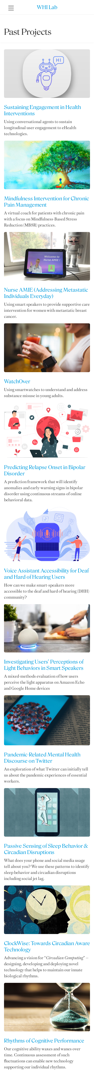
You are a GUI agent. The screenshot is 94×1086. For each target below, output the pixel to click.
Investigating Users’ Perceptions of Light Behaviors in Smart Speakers (43, 664)
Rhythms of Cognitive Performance (44, 1040)
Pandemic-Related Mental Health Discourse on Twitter (42, 757)
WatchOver (17, 381)
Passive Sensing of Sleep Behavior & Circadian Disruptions (46, 849)
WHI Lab (47, 7)
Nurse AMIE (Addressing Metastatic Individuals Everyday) (46, 293)
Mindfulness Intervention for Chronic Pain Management (46, 201)
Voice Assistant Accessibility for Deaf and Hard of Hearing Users (46, 573)
